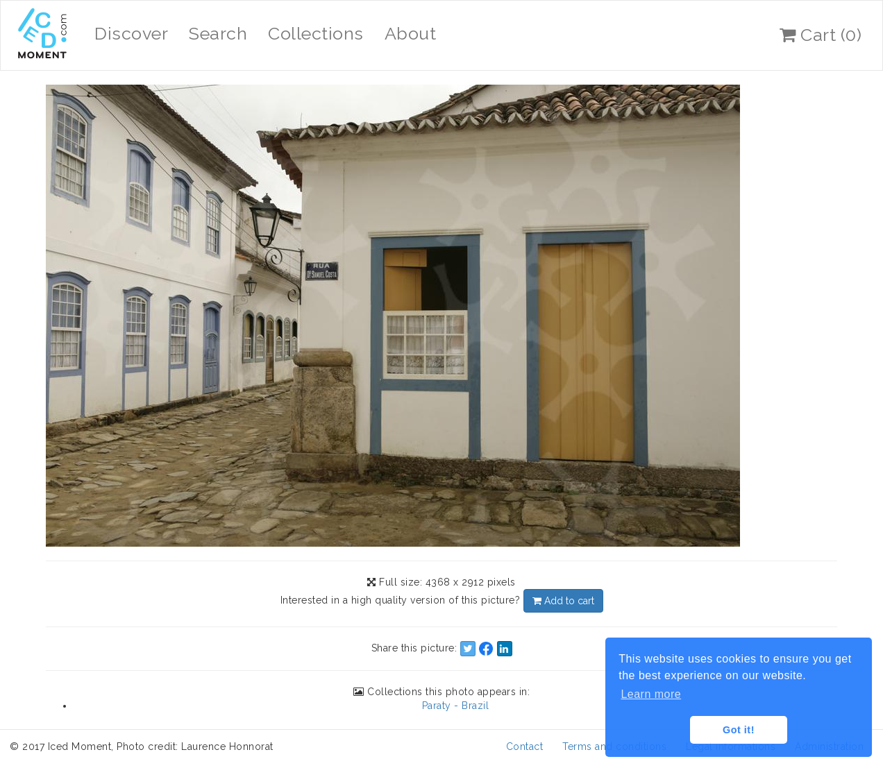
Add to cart (563, 600)
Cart (820, 34)
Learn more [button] (651, 694)
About (411, 33)
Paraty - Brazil (455, 705)
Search (218, 33)
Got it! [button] (739, 729)
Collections (316, 33)
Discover (131, 33)
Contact (525, 746)
